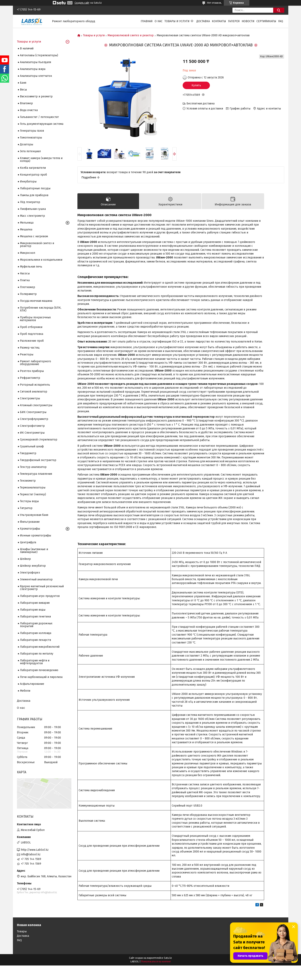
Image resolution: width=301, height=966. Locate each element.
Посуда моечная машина (36, 301)
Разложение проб (32, 340)
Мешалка (26, 229)
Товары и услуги (177, 21)
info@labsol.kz (31, 854)
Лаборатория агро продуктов (40, 596)
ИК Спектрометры (32, 432)
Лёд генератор (30, 202)
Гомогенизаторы (31, 137)
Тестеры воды (29, 501)
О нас (158, 21)
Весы (23, 89)
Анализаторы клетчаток (36, 76)
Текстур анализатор (33, 467)
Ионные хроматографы (35, 535)
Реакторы (26, 354)
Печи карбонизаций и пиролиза (41, 677)
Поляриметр (28, 294)
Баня (23, 82)
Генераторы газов (32, 130)
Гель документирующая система (41, 124)
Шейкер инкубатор (33, 565)
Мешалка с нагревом (34, 236)
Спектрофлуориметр (34, 419)
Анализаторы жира (32, 69)
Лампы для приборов (34, 195)
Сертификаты (266, 21)
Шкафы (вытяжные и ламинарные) (34, 551)
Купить (196, 85)
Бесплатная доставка (200, 103)
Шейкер (25, 559)
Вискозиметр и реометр (36, 96)
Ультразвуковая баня (34, 515)
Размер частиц (30, 347)
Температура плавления (36, 474)
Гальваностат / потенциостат (39, 117)
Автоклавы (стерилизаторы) (39, 55)
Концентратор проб (33, 174)
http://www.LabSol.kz (35, 849)
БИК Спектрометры (33, 412)
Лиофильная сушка (33, 209)
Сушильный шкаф (32, 446)
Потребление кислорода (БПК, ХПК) (40, 309)
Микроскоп (27, 253)
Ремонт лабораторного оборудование (35, 363)
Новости (248, 21)
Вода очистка (29, 110)
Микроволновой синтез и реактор (130, 35)
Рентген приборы (32, 371)
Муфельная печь (31, 266)
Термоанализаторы (32, 487)
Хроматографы (30, 528)
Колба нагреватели (33, 168)
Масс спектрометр (32, 216)
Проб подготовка (31, 334)
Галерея (234, 21)
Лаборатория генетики (35, 616)
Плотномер (27, 287)
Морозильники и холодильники (41, 259)
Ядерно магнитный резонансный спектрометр (42, 588)
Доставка (203, 21)
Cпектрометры (30, 398)
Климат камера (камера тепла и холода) (41, 159)
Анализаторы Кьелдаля (35, 62)
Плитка (25, 280)
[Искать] (278, 10)
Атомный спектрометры (36, 405)
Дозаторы (26, 144)
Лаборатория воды (32, 609)
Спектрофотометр (32, 426)
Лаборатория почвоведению (39, 670)
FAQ (280, 21)
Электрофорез (30, 572)
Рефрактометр (30, 378)
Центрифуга (28, 542)
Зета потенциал (30, 151)
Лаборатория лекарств (35, 640)
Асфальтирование (32, 684)
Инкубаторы (28, 181)
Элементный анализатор (36, 579)
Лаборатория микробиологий (39, 647)
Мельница (26, 222)
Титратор (26, 508)
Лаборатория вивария (35, 603)
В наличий (26, 48)
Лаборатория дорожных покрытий (36, 625)
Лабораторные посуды (35, 188)
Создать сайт (82, 2)
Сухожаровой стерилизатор (38, 439)
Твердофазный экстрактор (38, 460)
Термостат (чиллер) (33, 494)
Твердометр (28, 453)
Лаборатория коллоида (35, 633)
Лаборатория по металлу (36, 653)
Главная (147, 21)
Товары (22, 932)
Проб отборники (31, 327)
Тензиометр (28, 480)
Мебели (25, 690)
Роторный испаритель (35, 384)
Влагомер (26, 103)
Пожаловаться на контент (156, 962)
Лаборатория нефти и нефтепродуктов (34, 662)
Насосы (25, 273)
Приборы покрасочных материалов (35, 319)
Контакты (219, 21)
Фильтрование (30, 522)
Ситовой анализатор (33, 391)
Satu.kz (168, 958)
